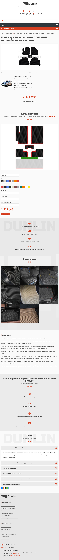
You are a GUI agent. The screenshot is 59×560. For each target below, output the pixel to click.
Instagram (9, 557)
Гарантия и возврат (5, 531)
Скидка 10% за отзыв (6, 527)
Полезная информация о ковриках (9, 518)
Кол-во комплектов (6, 202)
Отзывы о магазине (5, 515)
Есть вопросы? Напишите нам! (8, 508)
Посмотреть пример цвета (29, 158)
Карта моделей (9, 33)
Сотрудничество (5, 536)
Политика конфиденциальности (8, 534)
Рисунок (3, 173)
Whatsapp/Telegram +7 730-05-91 (31, 13)
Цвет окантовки (5, 184)
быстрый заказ (51, 116)
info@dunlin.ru (16, 553)
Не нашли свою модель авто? (8, 506)
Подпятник (4, 196)
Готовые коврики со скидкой (8, 510)
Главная (3, 33)
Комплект (3, 190)
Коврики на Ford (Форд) (19, 33)
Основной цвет (5, 179)
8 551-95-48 (29, 11)
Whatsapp (12, 555)
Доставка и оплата (5, 529)
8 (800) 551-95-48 (9, 545)
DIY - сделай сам (5, 539)
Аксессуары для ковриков (7, 513)
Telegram (18, 555)
